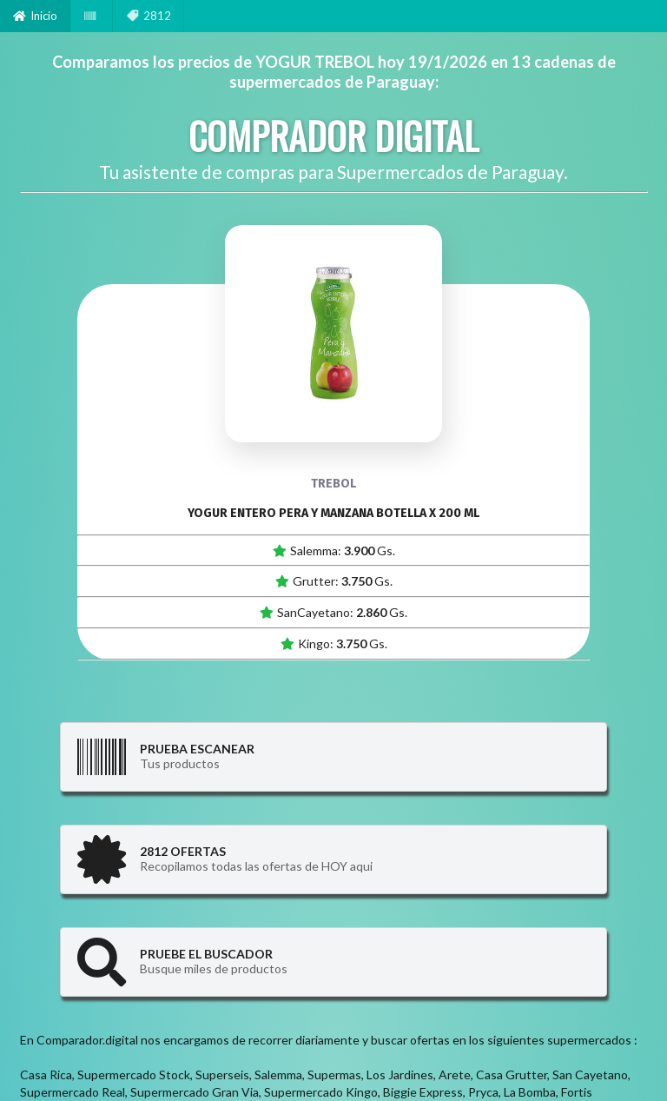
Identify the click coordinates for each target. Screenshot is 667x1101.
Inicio (35, 16)
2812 (148, 16)
